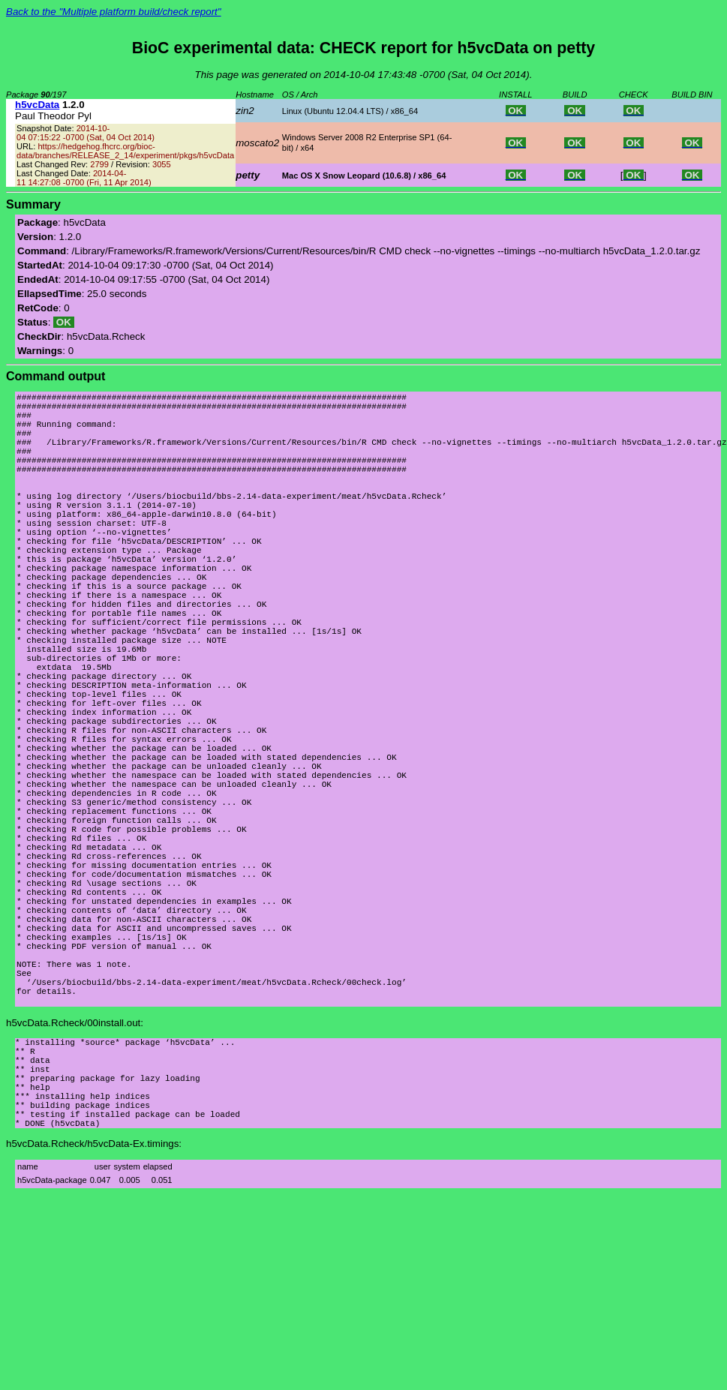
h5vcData (37, 104)
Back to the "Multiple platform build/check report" (113, 11)
